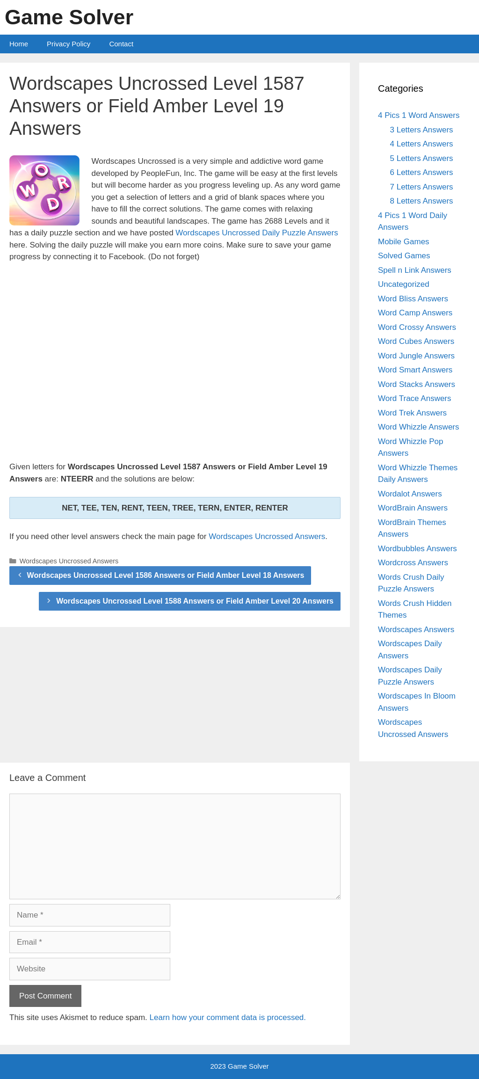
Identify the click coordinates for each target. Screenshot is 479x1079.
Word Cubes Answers (416, 341)
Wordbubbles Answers (417, 548)
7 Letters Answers (421, 186)
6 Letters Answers (421, 172)
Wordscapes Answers (416, 629)
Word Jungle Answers (416, 355)
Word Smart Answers (415, 369)
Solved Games (404, 255)
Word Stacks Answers (416, 384)
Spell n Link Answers (414, 270)
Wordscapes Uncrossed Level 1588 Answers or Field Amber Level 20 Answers (195, 601)
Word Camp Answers (415, 312)
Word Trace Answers (414, 398)
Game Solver (69, 17)
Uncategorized (403, 284)
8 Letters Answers (421, 201)
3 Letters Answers (421, 129)
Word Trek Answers (412, 412)
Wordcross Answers (413, 562)
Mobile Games (403, 241)
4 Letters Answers (421, 143)
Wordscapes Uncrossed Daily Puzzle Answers (256, 232)
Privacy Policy (68, 44)
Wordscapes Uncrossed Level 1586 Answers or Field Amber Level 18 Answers (166, 575)
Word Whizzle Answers (418, 427)
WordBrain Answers (413, 507)
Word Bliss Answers (413, 298)
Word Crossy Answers (417, 327)
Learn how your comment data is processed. (228, 1017)
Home (18, 44)
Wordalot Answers (410, 493)
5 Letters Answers (421, 158)
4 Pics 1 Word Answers (418, 115)
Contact (121, 44)
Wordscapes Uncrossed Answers (267, 536)
